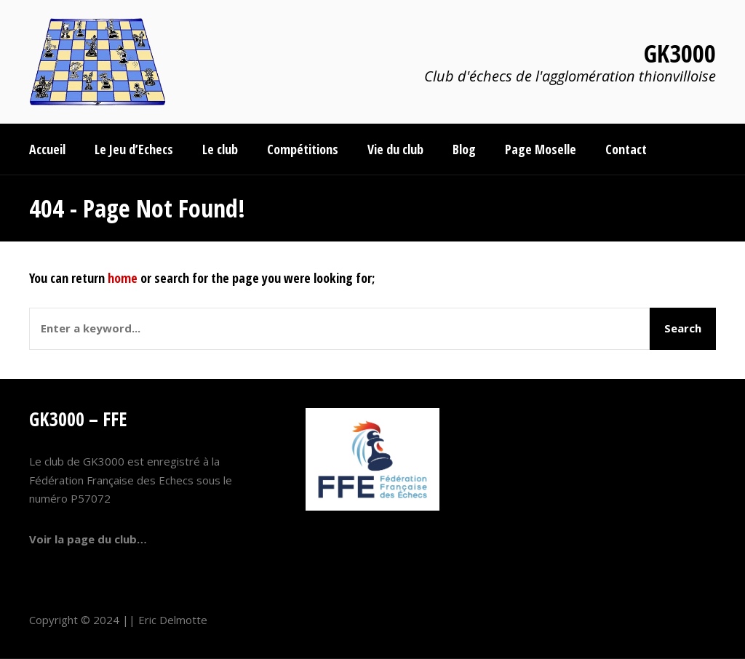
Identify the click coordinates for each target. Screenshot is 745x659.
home (123, 278)
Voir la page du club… (88, 539)
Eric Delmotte (172, 619)
